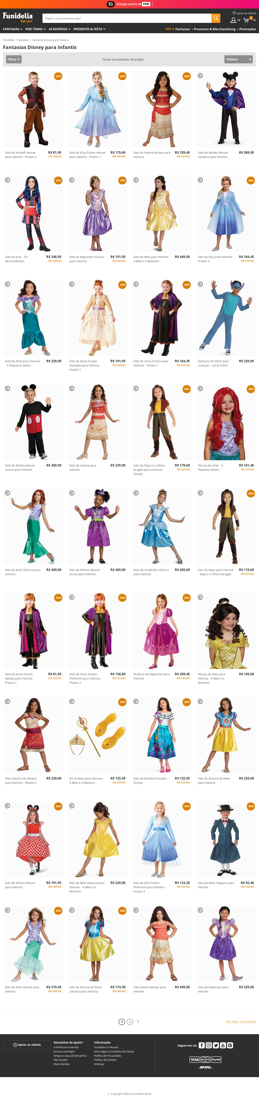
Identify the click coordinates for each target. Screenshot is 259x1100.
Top (168, 29)
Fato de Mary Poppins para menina (216, 885)
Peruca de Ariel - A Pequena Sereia (210, 467)
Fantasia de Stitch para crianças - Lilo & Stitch (213, 363)
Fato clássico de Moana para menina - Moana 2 (21, 780)
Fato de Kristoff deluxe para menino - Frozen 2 (21, 155)
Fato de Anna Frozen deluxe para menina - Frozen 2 (19, 678)
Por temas (33, 29)
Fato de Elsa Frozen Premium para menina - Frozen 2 (150, 887)
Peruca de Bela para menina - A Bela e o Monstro (211, 678)
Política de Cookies (105, 1060)
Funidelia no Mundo (106, 1047)
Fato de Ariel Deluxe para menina (22, 989)
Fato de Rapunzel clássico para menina (86, 259)
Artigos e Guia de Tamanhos (70, 1055)
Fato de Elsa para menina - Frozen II (216, 259)
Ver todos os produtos (241, 1021)
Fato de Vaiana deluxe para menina (152, 155)
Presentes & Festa (87, 29)
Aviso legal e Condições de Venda (114, 1051)
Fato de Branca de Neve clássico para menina (85, 989)
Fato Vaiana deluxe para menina (150, 989)
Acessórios (58, 29)
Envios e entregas (64, 1051)
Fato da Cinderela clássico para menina (151, 572)
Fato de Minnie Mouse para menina (20, 885)
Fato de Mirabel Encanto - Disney (151, 780)
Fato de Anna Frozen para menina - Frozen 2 (151, 363)
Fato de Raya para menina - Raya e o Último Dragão (215, 572)
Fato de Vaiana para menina (82, 467)
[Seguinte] (138, 1021)
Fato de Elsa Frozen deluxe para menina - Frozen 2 (87, 155)
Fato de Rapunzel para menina (213, 989)
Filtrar (12, 59)
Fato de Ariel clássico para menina (22, 572)
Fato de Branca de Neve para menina (214, 780)
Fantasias (23, 40)
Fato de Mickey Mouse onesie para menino (20, 467)
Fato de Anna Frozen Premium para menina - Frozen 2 (85, 678)
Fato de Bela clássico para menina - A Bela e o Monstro (86, 887)
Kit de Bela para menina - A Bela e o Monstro (86, 780)
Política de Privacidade (107, 1055)
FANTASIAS (11, 29)
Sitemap (99, 1064)
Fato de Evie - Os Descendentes (16, 259)
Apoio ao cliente (27, 1045)
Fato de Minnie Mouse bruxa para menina (84, 572)
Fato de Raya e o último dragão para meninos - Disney (149, 469)
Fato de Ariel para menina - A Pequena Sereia (22, 363)
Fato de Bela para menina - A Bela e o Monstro (152, 259)
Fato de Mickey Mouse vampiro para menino (213, 155)
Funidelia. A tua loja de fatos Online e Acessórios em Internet (17, 18)
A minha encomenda (66, 1047)
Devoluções (61, 1060)
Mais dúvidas (61, 1064)
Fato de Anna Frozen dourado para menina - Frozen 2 (85, 365)
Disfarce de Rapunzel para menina (152, 676)
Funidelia (8, 40)
